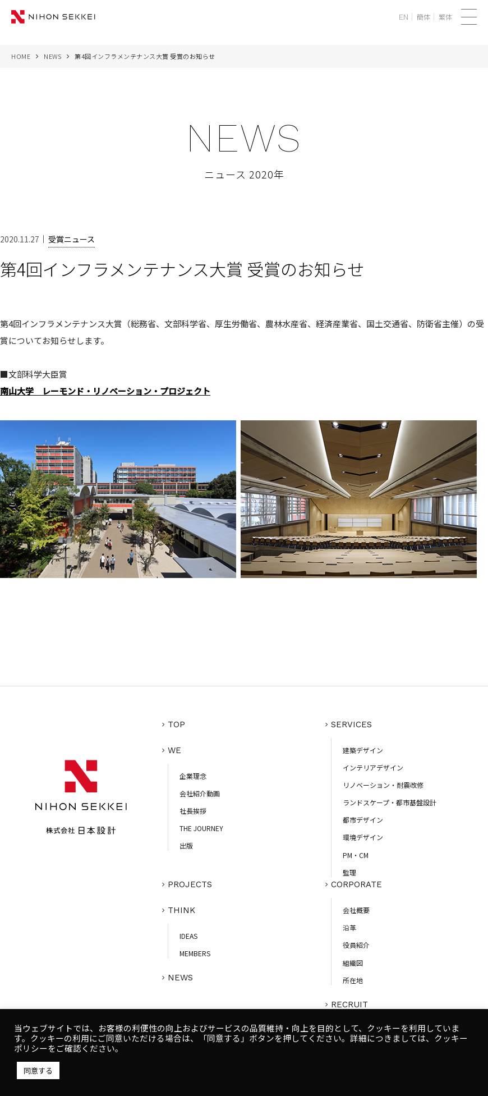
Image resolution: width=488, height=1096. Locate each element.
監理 (349, 872)
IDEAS (188, 936)
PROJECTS (190, 884)
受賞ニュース (71, 239)
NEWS (52, 56)
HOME (20, 56)
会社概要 (356, 910)
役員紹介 (356, 945)
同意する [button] (38, 1070)
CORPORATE (356, 884)
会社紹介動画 (199, 793)
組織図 (353, 962)
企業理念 (192, 776)
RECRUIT (349, 1004)
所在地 (353, 980)
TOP (176, 724)
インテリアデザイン (373, 767)
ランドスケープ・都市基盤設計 (389, 802)
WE (174, 750)
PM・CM (356, 855)
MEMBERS (194, 953)
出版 (186, 845)
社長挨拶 (192, 810)
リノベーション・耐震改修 (383, 785)
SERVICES (351, 724)
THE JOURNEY (201, 828)
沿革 (349, 927)
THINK (181, 910)
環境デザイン (363, 837)
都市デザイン (363, 819)
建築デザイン (363, 750)
